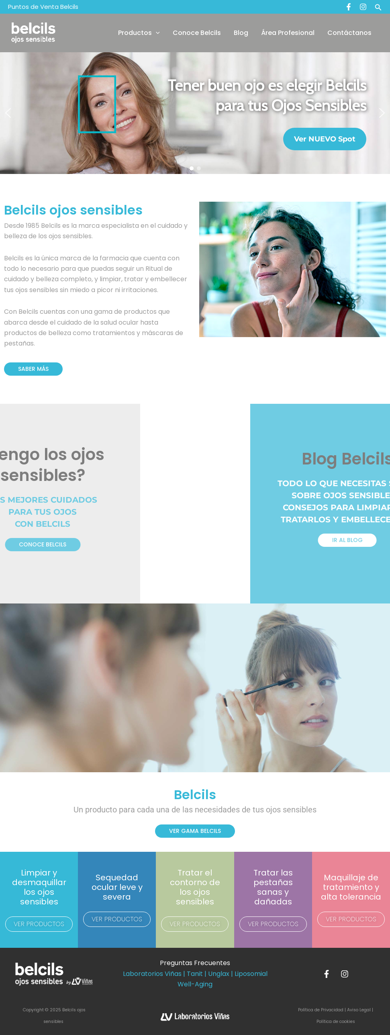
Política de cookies (335, 1022)
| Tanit (193, 973)
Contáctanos (349, 32)
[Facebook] (348, 6)
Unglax (218, 973)
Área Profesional (287, 32)
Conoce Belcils (197, 32)
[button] (378, 7)
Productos (139, 33)
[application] (156, 33)
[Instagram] (363, 6)
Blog (241, 32)
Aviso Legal (359, 1010)
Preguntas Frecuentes (195, 963)
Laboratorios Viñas (152, 973)
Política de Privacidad (321, 1010)
